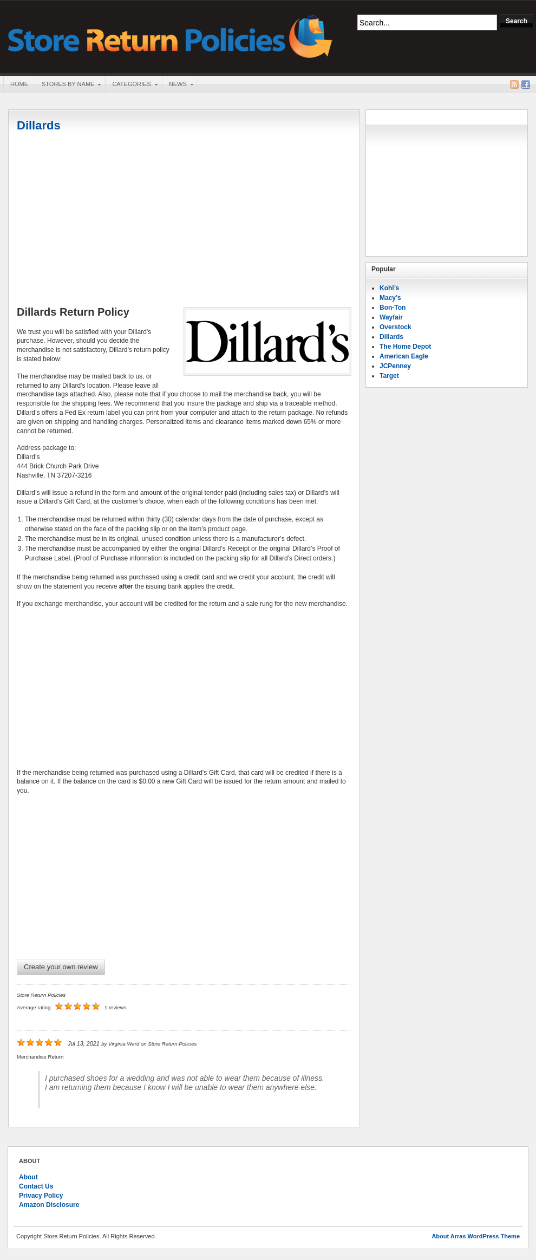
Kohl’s (389, 288)
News (177, 85)
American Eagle (404, 356)
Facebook (525, 84)
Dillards (39, 125)
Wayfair (391, 317)
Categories (131, 85)
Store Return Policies (170, 35)
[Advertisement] (184, 220)
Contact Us (36, 1186)
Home (19, 84)
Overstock (395, 327)
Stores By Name (68, 85)
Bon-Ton (393, 307)
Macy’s (390, 298)
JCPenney (395, 366)
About (28, 1177)
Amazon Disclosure (49, 1205)
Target (389, 376)
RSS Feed (514, 84)
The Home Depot (405, 346)
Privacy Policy (41, 1195)
